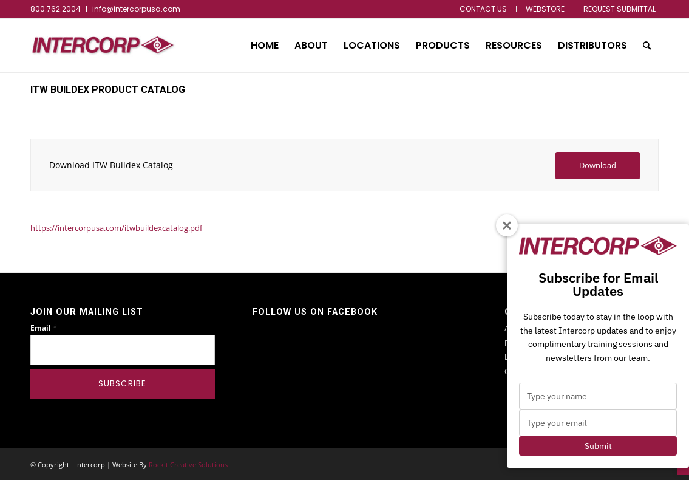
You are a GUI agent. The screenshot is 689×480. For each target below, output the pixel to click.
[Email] (122, 350)
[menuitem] (483, 9)
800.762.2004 (55, 9)
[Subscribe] (122, 384)
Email (43, 328)
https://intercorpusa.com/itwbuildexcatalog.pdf (116, 227)
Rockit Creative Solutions (188, 464)
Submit (598, 446)
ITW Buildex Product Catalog (107, 89)
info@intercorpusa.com (136, 9)
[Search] (647, 45)
